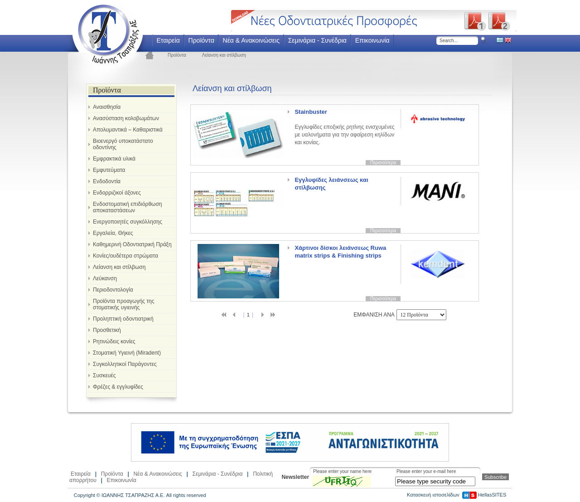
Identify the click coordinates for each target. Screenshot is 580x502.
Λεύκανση (105, 278)
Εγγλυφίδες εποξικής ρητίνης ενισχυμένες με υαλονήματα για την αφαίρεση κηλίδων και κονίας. (344, 127)
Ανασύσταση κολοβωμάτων (126, 118)
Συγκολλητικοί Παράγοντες (125, 364)
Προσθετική (107, 330)
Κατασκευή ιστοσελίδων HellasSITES (456, 494)
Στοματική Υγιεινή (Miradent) (127, 353)
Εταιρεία (167, 40)
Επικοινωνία (372, 40)
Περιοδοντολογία (113, 290)
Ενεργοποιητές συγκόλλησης (127, 222)
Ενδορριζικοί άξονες (117, 193)
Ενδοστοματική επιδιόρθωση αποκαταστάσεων (127, 207)
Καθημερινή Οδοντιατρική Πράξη (132, 244)
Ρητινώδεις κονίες (114, 341)
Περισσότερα (383, 162)
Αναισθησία (107, 107)
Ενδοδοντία (107, 181)
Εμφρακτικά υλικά (114, 159)
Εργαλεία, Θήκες (113, 233)
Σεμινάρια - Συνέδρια (317, 40)
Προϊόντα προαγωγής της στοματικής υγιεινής (123, 304)
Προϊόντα (201, 40)
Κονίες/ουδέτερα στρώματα (125, 256)
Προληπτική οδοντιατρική (123, 319)
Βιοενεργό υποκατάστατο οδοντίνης (123, 144)
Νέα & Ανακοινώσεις (251, 40)
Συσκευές (104, 375)
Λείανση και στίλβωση (224, 55)
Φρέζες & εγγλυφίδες (118, 387)
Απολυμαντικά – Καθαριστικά (128, 130)
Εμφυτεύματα (109, 170)
